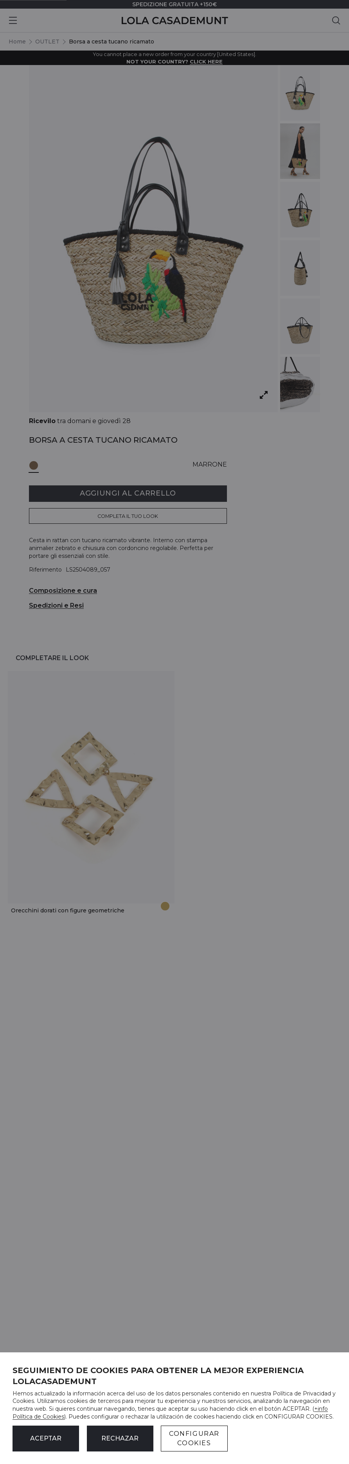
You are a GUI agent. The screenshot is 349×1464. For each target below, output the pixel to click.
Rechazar (120, 1438)
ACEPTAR (45, 1438)
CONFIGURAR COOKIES (194, 1438)
